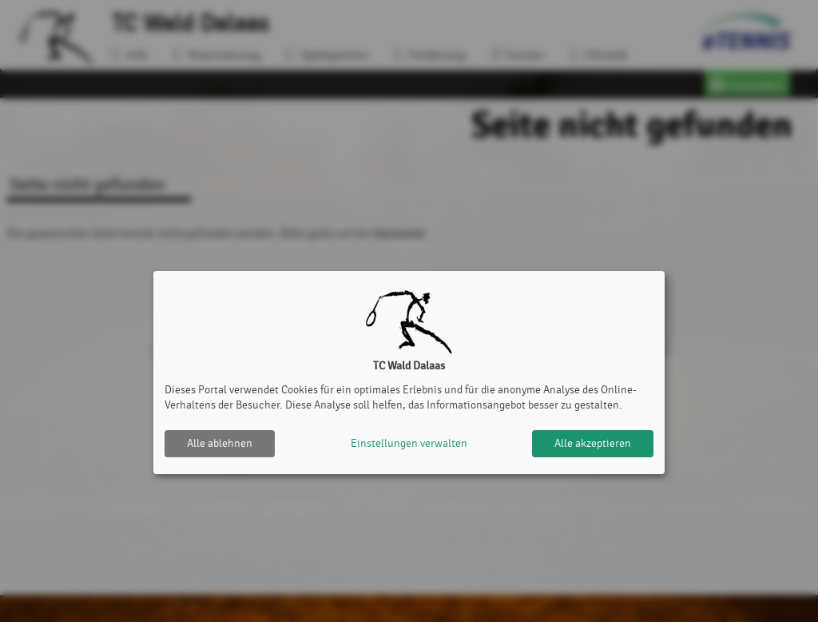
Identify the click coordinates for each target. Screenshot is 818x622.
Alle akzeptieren (592, 443)
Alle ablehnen (219, 443)
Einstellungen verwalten (409, 443)
